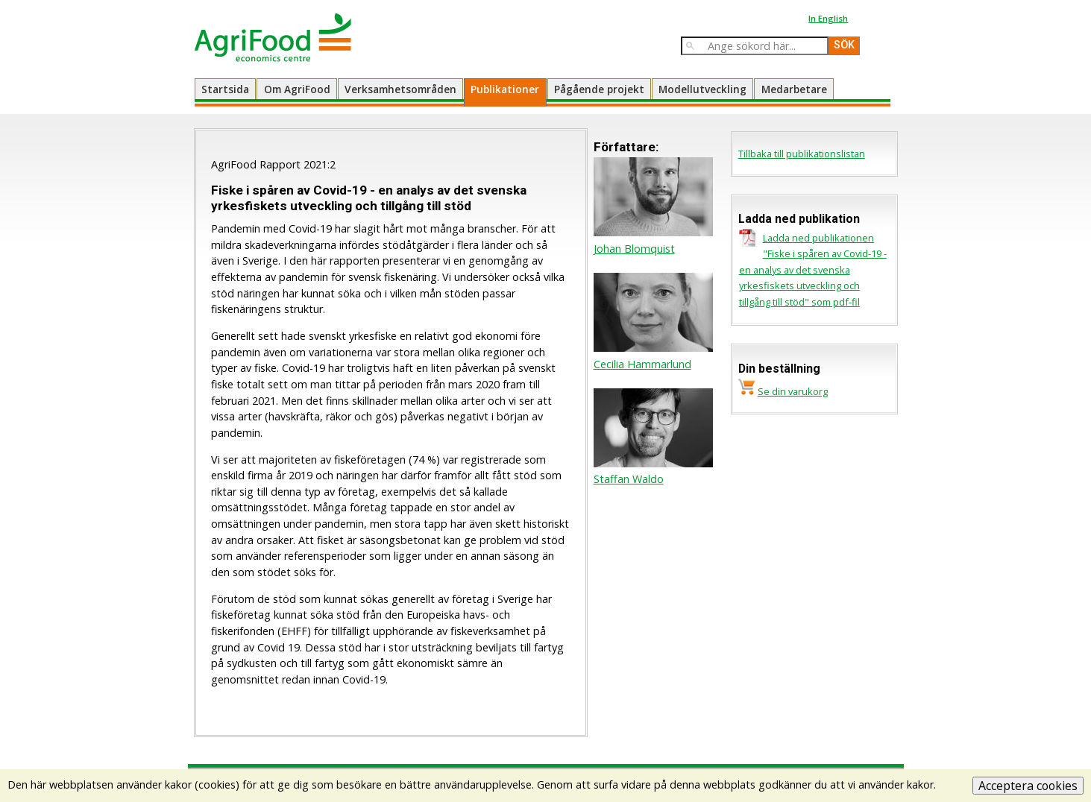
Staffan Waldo (629, 479)
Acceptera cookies (1028, 785)
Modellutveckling (702, 89)
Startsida (225, 89)
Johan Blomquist (634, 248)
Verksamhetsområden (400, 89)
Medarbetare (794, 89)
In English (828, 18)
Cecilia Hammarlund (642, 364)
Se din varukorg (793, 391)
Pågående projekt (599, 89)
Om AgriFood (297, 89)
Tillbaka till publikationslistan (801, 153)
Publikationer (505, 89)
